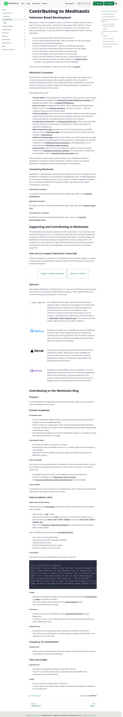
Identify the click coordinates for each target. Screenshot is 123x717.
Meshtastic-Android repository (58, 143)
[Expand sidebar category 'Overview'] (25, 16)
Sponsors (105, 28)
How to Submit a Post (109, 41)
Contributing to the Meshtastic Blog (109, 32)
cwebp (37, 599)
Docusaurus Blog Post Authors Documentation (54, 480)
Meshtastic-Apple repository (57, 145)
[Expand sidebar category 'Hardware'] (25, 32)
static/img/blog (71, 602)
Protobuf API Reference (64, 103)
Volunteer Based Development (109, 11)
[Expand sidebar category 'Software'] (25, 36)
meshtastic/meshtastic (74, 614)
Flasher (44, 3)
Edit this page (35, 696)
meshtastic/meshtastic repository (56, 151)
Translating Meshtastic (109, 17)
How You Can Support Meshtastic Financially (109, 25)
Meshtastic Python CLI (67, 121)
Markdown (50, 507)
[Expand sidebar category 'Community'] (25, 39)
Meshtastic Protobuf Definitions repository (74, 100)
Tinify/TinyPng (90, 597)
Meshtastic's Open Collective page (63, 318)
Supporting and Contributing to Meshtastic (110, 20)
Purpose (105, 36)
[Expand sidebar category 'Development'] (25, 42)
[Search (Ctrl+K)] (84, 3)
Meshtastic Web (53, 132)
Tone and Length (107, 47)
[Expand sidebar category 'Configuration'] (25, 29)
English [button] (69, 3)
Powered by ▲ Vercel (33, 715)
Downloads (36, 3)
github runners (81, 59)
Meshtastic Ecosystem (109, 14)
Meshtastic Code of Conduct (65, 477)
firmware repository (57, 108)
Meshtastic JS (47, 135)
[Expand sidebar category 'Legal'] (25, 46)
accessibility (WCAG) (65, 532)
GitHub (110, 3)
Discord (77, 67)
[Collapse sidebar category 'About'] (25, 9)
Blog (28, 3)
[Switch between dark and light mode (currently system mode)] (116, 3)
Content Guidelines (108, 38)
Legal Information (89, 715)
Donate (99, 3)
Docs (23, 3)
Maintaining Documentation (63, 153)
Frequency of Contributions (110, 44)
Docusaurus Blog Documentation (55, 525)
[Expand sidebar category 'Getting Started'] (25, 26)
